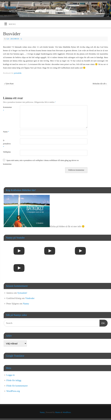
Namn (6, 132)
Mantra (58, 412)
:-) (21, 39)
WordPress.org (13, 391)
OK (102, 322)
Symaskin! (22, 293)
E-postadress (7, 143)
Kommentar (7, 108)
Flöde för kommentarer (17, 385)
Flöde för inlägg (13, 380)
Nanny (10, 7)
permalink (17, 73)
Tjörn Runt (9, 84)
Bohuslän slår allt (100, 84)
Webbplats (7, 152)
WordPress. (67, 412)
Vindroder (29, 298)
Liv (8, 39)
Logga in (10, 375)
